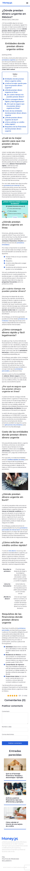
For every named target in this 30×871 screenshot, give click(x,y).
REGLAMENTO (7, 861)
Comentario (15, 717)
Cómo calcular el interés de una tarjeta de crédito (14, 824)
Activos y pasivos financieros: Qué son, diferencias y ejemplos (14, 800)
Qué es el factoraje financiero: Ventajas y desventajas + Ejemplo (14, 775)
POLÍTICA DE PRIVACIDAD (10, 859)
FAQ (3, 857)
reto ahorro (12, 551)
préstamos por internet (12, 185)
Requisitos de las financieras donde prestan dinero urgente (15, 129)
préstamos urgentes (9, 60)
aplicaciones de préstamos (14, 425)
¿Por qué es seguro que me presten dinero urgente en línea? (15, 106)
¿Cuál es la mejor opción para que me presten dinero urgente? (15, 86)
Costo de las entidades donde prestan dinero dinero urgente (15, 113)
